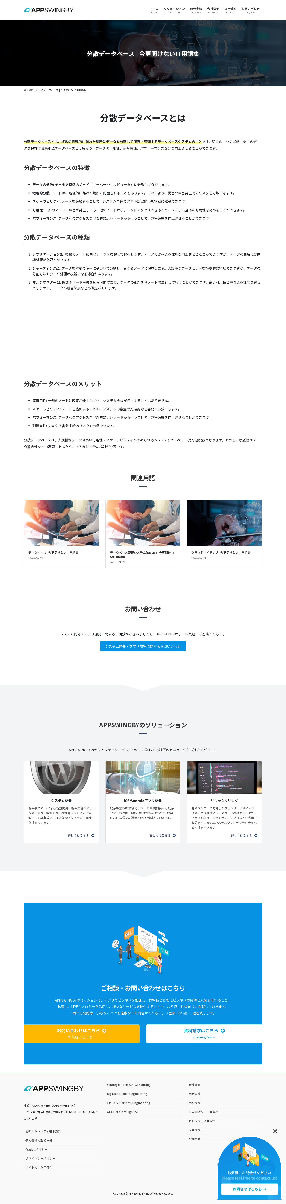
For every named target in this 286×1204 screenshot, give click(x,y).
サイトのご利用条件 (38, 1167)
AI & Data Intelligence (122, 1112)
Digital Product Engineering (127, 1093)
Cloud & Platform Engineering (128, 1103)
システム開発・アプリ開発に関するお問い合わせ (143, 646)
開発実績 (195, 1093)
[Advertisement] (143, 329)
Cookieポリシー (36, 1149)
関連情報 (195, 1103)
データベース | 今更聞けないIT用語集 (53, 552)
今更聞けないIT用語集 (204, 1112)
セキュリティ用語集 (202, 1121)
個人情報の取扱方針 (38, 1140)
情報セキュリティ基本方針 (43, 1131)
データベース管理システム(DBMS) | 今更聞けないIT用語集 (142, 554)
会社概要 (195, 1084)
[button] (81, 835)
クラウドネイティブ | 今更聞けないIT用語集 (220, 552)
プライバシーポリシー (40, 1158)
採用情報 (195, 1130)
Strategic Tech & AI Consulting (129, 1084)
